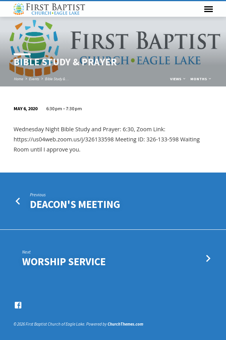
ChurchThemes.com (125, 324)
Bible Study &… (57, 78)
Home (18, 78)
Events (34, 78)
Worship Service (64, 261)
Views (178, 78)
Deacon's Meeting (75, 204)
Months (201, 78)
